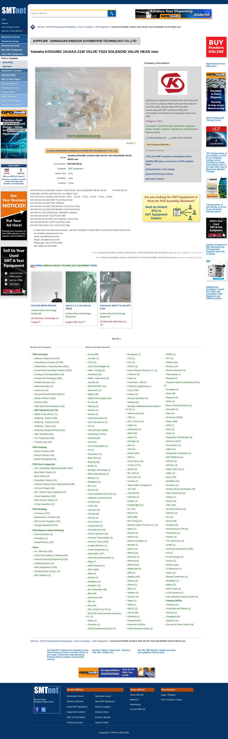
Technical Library (103, 696)
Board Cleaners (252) (44, 451)
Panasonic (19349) (136, 624)
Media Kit (134, 699)
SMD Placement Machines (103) (49, 406)
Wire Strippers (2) (42, 575)
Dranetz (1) (93, 577)
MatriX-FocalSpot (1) (137, 541)
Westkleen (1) (172, 580)
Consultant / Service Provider (159, 126)
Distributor (179, 126)
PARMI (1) (171, 354)
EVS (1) (131, 358)
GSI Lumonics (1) (135, 421)
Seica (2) (170, 429)
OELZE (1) (132, 608)
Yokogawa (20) (173, 616)
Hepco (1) (132, 437)
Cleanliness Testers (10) (45, 480)
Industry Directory (75, 701)
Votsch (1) (171, 572)
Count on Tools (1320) (98, 541)
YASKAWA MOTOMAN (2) (178, 608)
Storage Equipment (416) (46, 525)
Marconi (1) (132, 537)
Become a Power (13, 31)
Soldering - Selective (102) (46, 422)
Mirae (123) (132, 552)
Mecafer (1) (132, 545)
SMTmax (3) (172, 465)
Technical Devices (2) (176, 509)
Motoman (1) (133, 557)
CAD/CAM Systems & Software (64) (51, 555)
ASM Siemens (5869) (98, 430)
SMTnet (40, 27)
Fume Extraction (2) (43, 534)
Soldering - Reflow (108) (45, 418)
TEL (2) (169, 517)
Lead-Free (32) (41, 390)
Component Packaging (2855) (48, 378)
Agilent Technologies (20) (100, 398)
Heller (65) (132, 433)
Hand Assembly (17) (43, 386)
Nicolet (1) (132, 584)
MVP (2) (131, 572)
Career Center (101, 722)
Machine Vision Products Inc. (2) (142, 525)
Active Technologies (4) (99, 366)
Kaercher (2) (133, 497)
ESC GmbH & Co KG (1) (99, 609)
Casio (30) (93, 505)
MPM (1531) (133, 565)
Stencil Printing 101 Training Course (215, 119)
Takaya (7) (171, 497)
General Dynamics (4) (137, 398)
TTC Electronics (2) (175, 541)
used (70, 178)
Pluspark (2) (171, 378)
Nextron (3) (132, 580)
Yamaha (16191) (174, 600)
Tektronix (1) (172, 513)
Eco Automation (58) (97, 589)
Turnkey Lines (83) (43, 442)
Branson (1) (93, 478)
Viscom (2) (171, 560)
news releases (155, 179)
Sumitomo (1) (172, 485)
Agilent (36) (93, 394)
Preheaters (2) (41, 538)
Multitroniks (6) (134, 568)
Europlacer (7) (134, 354)
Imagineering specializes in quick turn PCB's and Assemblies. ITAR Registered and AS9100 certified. (215, 293)
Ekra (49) (92, 593)
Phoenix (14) (172, 366)
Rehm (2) (170, 401)
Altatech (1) (93, 410)
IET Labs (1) (133, 473)
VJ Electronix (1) (173, 568)
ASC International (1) (97, 422)
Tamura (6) (171, 501)
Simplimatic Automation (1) (178, 453)
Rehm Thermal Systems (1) (179, 405)
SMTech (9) (171, 461)
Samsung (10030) (174, 417)
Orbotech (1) (133, 616)
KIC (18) (131, 509)
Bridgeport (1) (94, 482)
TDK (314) (171, 505)
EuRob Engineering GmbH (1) (102, 628)
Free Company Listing (10, 27)
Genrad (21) (133, 402)
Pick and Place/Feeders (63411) (49, 394)
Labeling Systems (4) (44, 563)
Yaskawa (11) (172, 604)
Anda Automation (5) (97, 418)
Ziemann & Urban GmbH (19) (180, 624)
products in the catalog (160, 169)
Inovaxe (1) (132, 481)
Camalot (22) (94, 502)
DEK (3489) (93, 569)
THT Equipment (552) (44, 438)
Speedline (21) (173, 481)
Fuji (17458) (133, 390)
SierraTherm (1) (173, 445)
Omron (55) (132, 612)
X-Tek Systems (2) (174, 592)
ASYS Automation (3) (98, 446)
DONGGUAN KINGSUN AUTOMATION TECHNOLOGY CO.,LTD (93, 41)
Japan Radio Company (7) (139, 485)
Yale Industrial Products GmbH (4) (182, 596)
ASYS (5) (92, 442)
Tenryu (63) (171, 521)
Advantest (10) (95, 374)
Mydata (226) (133, 576)
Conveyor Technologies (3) (100, 537)
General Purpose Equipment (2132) (51, 559)
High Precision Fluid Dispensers (215, 65)
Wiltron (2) (171, 584)
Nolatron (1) (133, 592)
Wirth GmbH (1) (173, 588)
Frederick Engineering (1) (139, 386)
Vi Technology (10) (174, 557)
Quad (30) (171, 393)
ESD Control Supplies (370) (47, 521)
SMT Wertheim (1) (174, 457)
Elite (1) (91, 601)
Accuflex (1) (93, 358)
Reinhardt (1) (172, 409)
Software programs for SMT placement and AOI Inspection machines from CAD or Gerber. (216, 249)
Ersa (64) (92, 605)
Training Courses (75, 722)
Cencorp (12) (94, 510)
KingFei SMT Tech (74, 322)
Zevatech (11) (172, 620)
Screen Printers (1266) (45, 398)
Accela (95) (93, 354)
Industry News (101, 712)
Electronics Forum (75, 696)
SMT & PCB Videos (76, 717)
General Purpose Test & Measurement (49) (54, 484)
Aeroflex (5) (93, 382)
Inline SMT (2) (134, 477)
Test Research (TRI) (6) (177, 529)
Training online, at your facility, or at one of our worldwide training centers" (216, 208)
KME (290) (132, 517)
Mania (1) (131, 529)
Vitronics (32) (172, 565)
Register (5, 23)
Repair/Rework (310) (44, 542)
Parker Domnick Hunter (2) (140, 628)
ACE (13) (92, 362)
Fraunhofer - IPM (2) (137, 382)
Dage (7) (92, 561)
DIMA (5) (92, 573)
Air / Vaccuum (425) (43, 551)
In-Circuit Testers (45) (44, 488)
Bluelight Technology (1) (99, 470)
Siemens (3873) (173, 441)
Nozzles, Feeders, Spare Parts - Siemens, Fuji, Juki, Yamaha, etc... (111, 651)
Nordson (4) (133, 596)
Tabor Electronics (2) (175, 493)
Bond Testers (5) (42, 476)
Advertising (135, 704)
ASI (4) (91, 426)
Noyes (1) (131, 600)
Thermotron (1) (173, 533)
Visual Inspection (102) (45, 496)
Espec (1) (92, 620)
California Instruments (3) (100, 498)
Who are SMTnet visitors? (14, 176)
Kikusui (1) (132, 513)
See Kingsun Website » (158, 144)
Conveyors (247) (42, 513)
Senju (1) (170, 433)
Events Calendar (103, 717)
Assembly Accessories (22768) (48, 362)
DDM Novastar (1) (96, 565)
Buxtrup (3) (93, 490)
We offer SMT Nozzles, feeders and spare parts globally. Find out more (157, 651)
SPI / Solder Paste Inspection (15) (50, 492)
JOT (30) (131, 489)
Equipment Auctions (76, 712)
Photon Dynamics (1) (176, 370)
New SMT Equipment (105, 701)
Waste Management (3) (45, 459)
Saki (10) (170, 413)
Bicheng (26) (94, 462)
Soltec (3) (170, 473)
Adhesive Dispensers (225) (47, 358)
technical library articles (159, 174)
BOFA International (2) (98, 474)
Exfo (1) (131, 362)
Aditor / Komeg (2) (96, 370)
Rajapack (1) (172, 397)
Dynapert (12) (94, 585)
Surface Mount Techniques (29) (180, 489)
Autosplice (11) (95, 454)
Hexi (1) (131, 445)
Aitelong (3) (93, 406)
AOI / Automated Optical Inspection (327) (53, 468)
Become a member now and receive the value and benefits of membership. (14, 181)
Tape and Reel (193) (43, 434)
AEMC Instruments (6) (98, 378)
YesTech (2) (171, 612)
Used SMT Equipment (77, 706)
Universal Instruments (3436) (179, 549)
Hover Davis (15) (135, 461)
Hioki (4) (131, 449)
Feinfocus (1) (133, 374)
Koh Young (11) (134, 521)
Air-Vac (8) (93, 402)
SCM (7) (170, 425)
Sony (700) (171, 477)
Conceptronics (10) (97, 529)
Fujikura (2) (132, 394)
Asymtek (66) (94, 438)
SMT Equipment (102, 27)
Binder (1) (92, 466)
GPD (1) (131, 417)
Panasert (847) (134, 620)
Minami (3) (132, 549)
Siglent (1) (171, 449)
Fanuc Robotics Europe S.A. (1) (142, 370)
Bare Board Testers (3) (45, 472)
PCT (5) (169, 358)
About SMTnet (136, 695)
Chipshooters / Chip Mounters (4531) (51, 366)
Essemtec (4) (94, 624)
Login (4, 19)
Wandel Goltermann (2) (177, 576)
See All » (116, 338)
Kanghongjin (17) (135, 505)
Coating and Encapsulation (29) (49, 374)
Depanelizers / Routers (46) (47, 517)
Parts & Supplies (85, 27)
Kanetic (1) (132, 501)
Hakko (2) (131, 425)
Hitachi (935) (133, 453)
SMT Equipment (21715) (46, 410)
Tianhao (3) (171, 537)
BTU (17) (92, 486)
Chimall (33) (93, 513)
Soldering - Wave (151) (45, 426)
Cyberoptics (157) (96, 553)
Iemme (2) (132, 469)
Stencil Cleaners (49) (44, 455)
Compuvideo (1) (95, 525)
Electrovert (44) (95, 597)
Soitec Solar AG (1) (175, 469)
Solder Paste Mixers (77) (45, 414)
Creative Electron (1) (97, 545)
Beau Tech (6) (94, 458)
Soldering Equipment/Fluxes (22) (49, 430)
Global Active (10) (135, 413)
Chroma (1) (93, 518)
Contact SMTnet (137, 709)
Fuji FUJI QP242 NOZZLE (44, 305)
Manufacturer (177, 129)
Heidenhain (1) (134, 429)
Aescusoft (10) (94, 390)
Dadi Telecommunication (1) (101, 557)
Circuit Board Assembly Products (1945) (53, 370)
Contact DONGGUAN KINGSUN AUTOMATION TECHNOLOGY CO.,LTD (82, 150)
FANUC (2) (132, 366)
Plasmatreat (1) (173, 374)
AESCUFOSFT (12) (97, 386)
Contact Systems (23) (98, 533)
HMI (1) (130, 457)
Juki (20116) (133, 493)
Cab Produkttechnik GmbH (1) (102, 494)
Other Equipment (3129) (45, 567)
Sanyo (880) (172, 421)
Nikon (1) (131, 588)
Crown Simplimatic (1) (98, 549)
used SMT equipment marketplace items (169, 156)
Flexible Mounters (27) (44, 382)
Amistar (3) (93, 414)
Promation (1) (172, 389)
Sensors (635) (41, 402)
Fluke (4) (131, 378)
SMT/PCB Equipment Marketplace (61, 27)
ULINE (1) (170, 545)
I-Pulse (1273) (134, 465)
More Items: (63, 265)
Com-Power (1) (95, 521)
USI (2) (169, 552)
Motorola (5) (133, 560)
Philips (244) (172, 362)
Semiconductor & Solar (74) (47, 571)
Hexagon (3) (133, 441)
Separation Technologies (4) (179, 437)
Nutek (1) (131, 604)
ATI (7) (91, 450)
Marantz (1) (132, 533)
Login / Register (168, 695)
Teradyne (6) (172, 525)
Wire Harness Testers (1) (46, 500)
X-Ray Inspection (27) (44, 504)
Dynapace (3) (94, 581)
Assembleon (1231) (97, 434)
